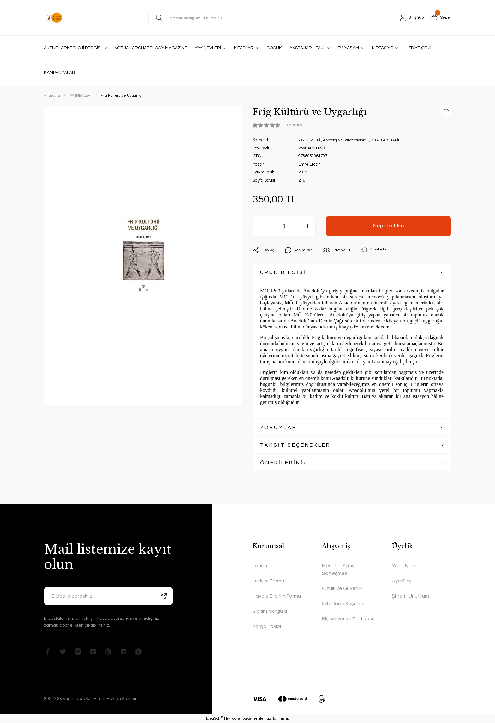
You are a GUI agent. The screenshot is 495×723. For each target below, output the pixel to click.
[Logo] (54, 18)
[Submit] (164, 596)
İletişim (261, 565)
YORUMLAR (278, 427)
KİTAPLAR (389, 140)
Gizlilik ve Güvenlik (342, 588)
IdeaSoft (214, 718)
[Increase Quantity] (307, 226)
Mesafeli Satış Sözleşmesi (338, 569)
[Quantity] (284, 226)
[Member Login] (409, 17)
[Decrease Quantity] (260, 226)
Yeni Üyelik (404, 565)
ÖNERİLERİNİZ (284, 462)
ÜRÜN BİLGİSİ (283, 272)
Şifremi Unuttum (410, 596)
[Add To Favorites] (446, 111)
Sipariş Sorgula (270, 611)
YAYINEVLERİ (311, 140)
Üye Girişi (402, 580)
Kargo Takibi (267, 626)
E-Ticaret (234, 718)
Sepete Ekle (388, 226)
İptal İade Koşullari (343, 603)
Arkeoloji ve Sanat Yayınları (352, 140)
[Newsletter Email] (108, 596)
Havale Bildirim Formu (277, 596)
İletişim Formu (268, 580)
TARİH (407, 140)
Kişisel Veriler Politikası (347, 618)
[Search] (247, 17)
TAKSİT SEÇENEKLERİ (296, 445)
